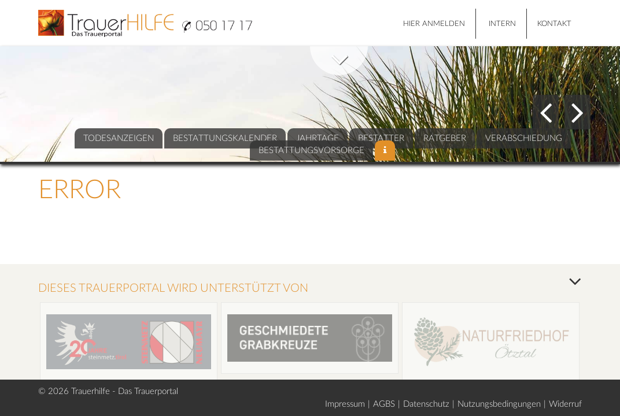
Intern (502, 24)
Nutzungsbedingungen (499, 404)
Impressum (345, 404)
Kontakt (554, 24)
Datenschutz (426, 404)
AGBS (384, 404)
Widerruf (565, 404)
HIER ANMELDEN (434, 24)
